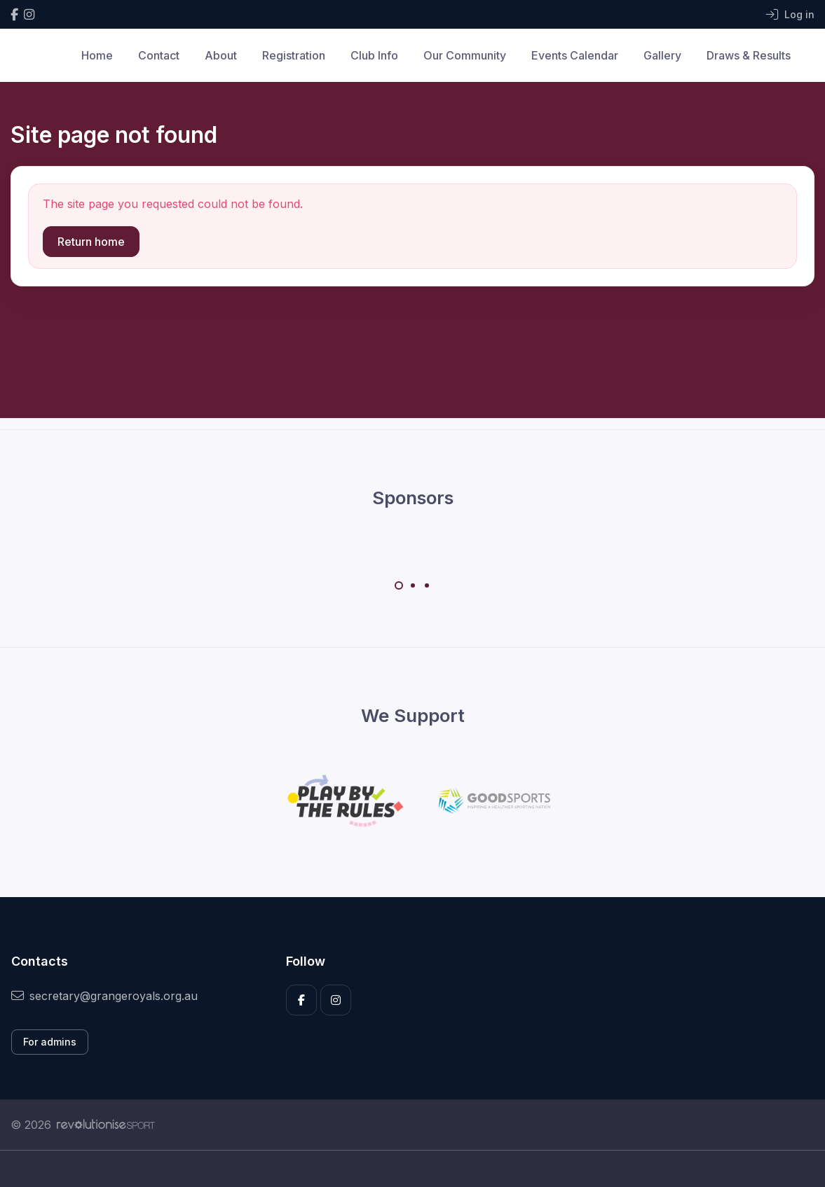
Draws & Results (749, 55)
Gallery (662, 55)
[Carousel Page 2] (413, 585)
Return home (91, 242)
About (221, 55)
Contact (158, 55)
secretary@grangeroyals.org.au (104, 996)
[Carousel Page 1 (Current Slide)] (399, 585)
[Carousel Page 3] (427, 585)
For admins (49, 1042)
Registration (293, 55)
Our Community (464, 55)
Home (97, 55)
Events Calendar (574, 55)
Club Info (374, 55)
